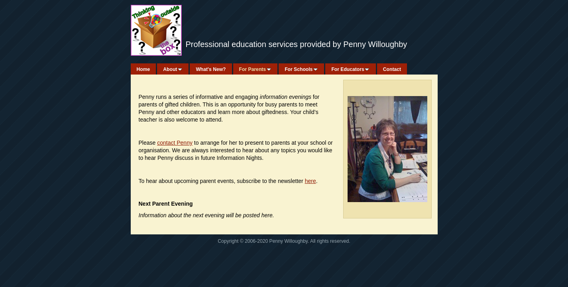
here (310, 181)
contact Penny (175, 143)
